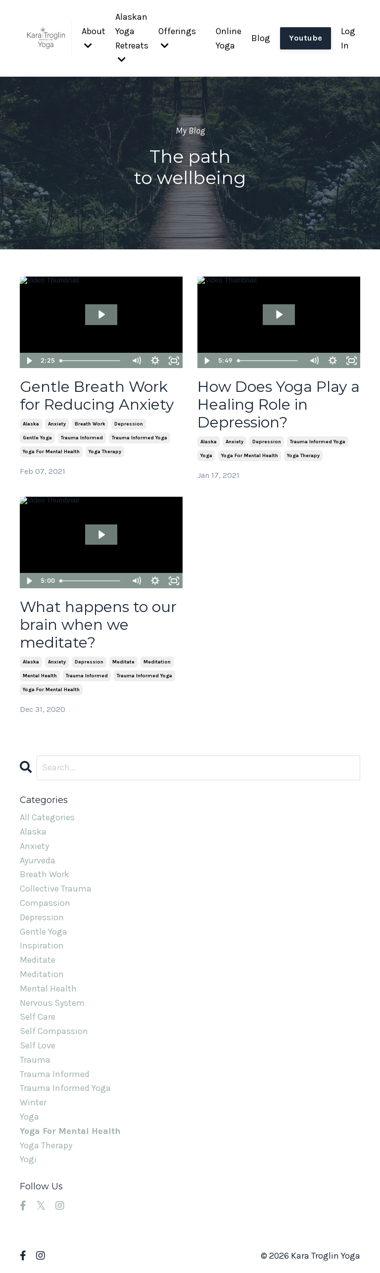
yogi (28, 1159)
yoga (206, 456)
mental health (40, 676)
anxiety (57, 424)
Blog (260, 38)
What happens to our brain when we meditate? (98, 625)
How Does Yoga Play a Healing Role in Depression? (278, 404)
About (93, 38)
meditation (157, 662)
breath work (90, 424)
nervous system (52, 1002)
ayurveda (37, 860)
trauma (35, 1059)
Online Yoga (228, 38)
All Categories (47, 817)
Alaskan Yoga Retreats (131, 37)
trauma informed (82, 438)
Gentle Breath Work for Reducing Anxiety (97, 396)
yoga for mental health (51, 452)
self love (37, 1045)
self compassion (54, 1031)
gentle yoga (37, 438)
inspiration (42, 945)
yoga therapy (105, 452)
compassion (45, 902)
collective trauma (56, 888)
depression (128, 424)
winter (33, 1102)
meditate (123, 662)
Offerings (177, 38)
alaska (31, 424)
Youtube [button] (305, 38)
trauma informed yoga (139, 438)
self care (37, 1016)
